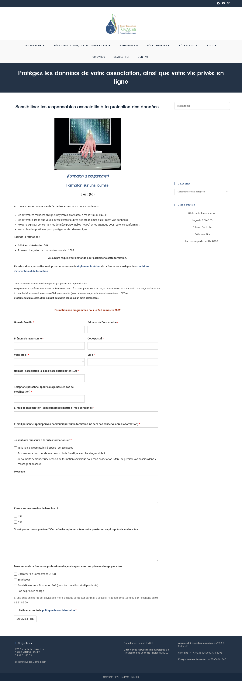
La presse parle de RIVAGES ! (202, 241)
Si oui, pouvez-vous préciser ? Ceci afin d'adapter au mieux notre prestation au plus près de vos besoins (76, 529)
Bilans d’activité (202, 227)
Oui (18, 516)
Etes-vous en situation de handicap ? (36, 508)
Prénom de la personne (28, 338)
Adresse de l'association (103, 322)
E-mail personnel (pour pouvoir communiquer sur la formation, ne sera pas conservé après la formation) (77, 424)
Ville (91, 354)
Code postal (96, 338)
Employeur (22, 579)
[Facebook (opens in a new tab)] (218, 3)
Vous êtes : (21, 354)
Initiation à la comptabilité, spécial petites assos (43, 447)
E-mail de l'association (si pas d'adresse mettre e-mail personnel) (54, 407)
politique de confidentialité (58, 610)
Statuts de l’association (202, 213)
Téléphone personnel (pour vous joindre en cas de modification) (44, 389)
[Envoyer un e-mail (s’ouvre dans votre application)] (228, 3)
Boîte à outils (202, 234)
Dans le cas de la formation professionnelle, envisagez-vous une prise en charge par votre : (68, 566)
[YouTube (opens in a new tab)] (223, 3)
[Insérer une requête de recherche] (202, 106)
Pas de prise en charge (29, 591)
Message (19, 471)
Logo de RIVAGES (202, 220)
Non (18, 521)
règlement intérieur (89, 266)
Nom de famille (24, 322)
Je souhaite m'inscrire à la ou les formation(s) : (43, 440)
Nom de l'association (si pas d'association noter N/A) (46, 370)
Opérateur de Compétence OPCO (35, 574)
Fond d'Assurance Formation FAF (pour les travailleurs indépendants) (56, 585)
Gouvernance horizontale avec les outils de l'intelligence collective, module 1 (59, 453)
